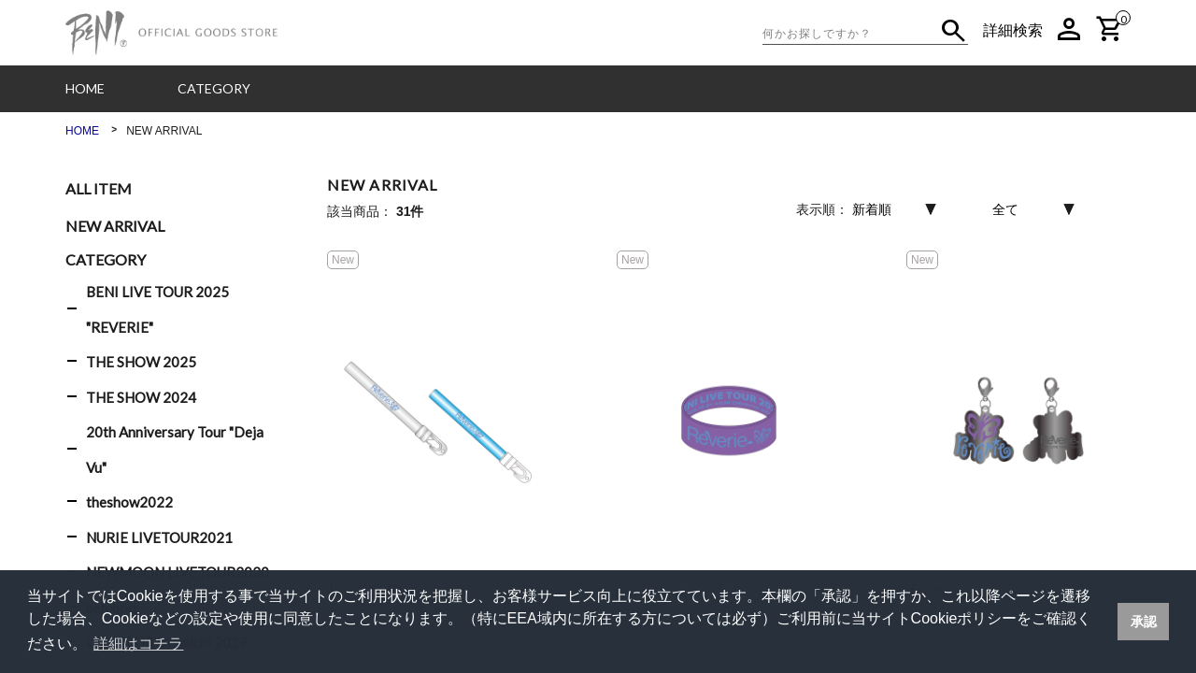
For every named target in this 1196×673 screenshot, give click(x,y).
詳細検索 (1013, 30)
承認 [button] (1144, 621)
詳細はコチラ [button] (138, 644)
